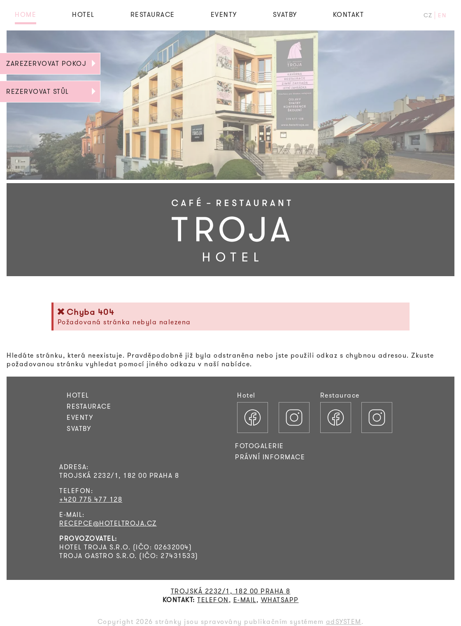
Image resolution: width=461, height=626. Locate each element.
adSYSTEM (343, 621)
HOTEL (83, 14)
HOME (25, 14)
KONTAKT (348, 14)
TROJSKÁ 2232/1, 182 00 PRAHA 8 (231, 591)
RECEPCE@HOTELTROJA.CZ (108, 523)
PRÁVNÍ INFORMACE (270, 457)
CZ (428, 15)
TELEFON (213, 600)
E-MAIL (244, 600)
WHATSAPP (280, 600)
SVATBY (285, 14)
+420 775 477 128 (90, 499)
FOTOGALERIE (259, 446)
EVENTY (224, 14)
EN (442, 15)
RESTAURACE (152, 14)
